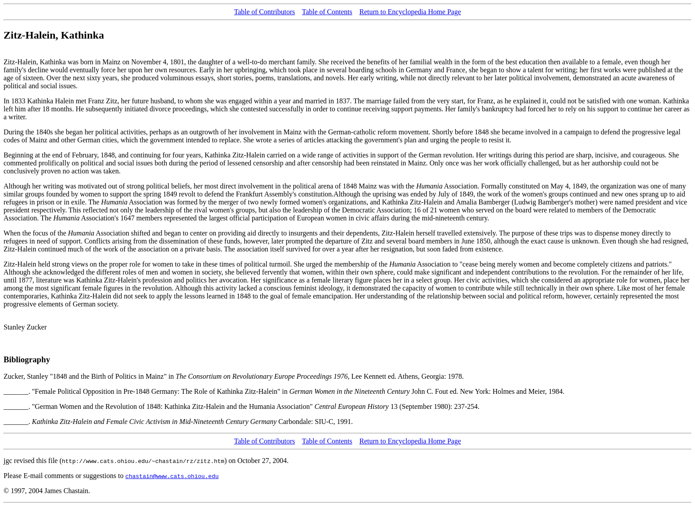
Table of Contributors (264, 12)
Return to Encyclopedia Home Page (410, 12)
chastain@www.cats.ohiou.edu (172, 476)
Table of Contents (327, 12)
